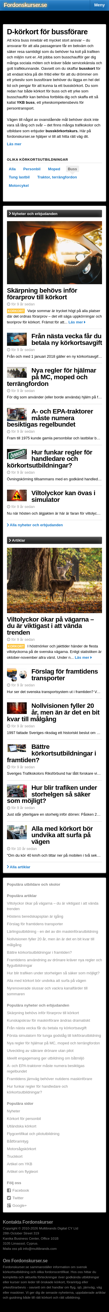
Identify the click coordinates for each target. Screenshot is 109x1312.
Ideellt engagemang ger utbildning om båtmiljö (45, 1058)
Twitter (18, 1198)
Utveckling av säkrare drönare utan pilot (40, 1050)
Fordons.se (25, 5)
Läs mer (75, 322)
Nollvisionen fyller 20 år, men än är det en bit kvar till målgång (53, 712)
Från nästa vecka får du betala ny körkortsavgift (66, 339)
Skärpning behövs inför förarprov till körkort (42, 294)
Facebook (20, 1190)
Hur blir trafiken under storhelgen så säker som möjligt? (52, 794)
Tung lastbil (19, 177)
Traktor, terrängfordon (57, 177)
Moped (54, 169)
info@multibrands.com (40, 1248)
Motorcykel (19, 185)
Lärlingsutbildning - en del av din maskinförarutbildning (52, 931)
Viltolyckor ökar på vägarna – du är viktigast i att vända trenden (50, 625)
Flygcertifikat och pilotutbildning (33, 1134)
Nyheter (13, 1111)
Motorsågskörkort (21, 1149)
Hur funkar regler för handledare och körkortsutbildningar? (49, 458)
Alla (12, 169)
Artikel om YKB (19, 1164)
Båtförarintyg (17, 1141)
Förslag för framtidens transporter (64, 674)
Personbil (31, 169)
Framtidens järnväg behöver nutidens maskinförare (49, 1079)
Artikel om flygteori (22, 1171)
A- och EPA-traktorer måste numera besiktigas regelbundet (50, 417)
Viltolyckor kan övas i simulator (63, 496)
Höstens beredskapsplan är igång (35, 916)
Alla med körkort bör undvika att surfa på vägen (62, 835)
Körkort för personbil (24, 1118)
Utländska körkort (21, 1126)
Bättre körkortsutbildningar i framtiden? (51, 753)
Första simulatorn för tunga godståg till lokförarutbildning (54, 1035)
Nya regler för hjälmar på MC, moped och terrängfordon (51, 376)
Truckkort (15, 1156)
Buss (72, 169)
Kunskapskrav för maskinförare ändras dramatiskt (48, 1020)
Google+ (19, 1205)
